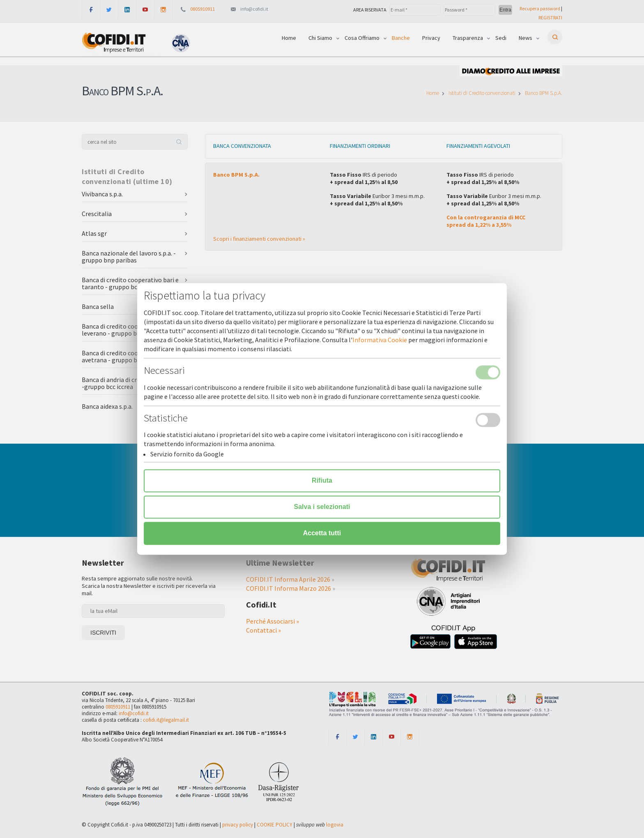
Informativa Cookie (379, 340)
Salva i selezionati (322, 507)
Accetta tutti (322, 533)
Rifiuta (322, 480)
